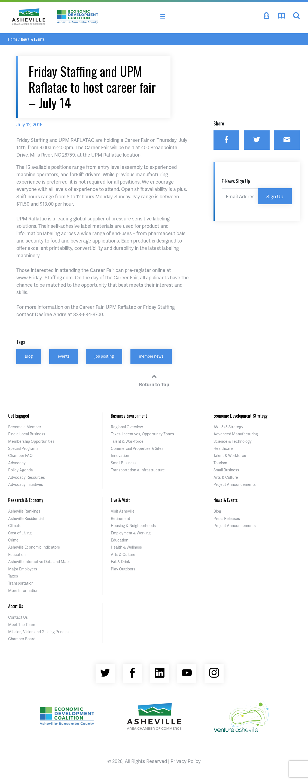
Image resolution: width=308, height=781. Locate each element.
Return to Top (154, 380)
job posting (104, 356)
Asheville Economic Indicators (34, 547)
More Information (23, 590)
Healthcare (223, 448)
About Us (15, 606)
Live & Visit (120, 500)
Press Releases (227, 518)
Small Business (123, 462)
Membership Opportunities (31, 441)
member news (151, 356)
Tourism (220, 462)
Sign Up (274, 196)
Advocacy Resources (26, 477)
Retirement (120, 518)
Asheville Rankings (24, 511)
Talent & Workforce (127, 441)
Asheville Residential (26, 518)
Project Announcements (235, 484)
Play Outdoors (123, 568)
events (63, 356)
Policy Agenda (20, 469)
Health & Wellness (126, 547)
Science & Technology (233, 441)
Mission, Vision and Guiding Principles (40, 631)
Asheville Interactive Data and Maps (39, 561)
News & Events (33, 39)
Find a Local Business (26, 433)
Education (17, 554)
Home (12, 39)
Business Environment (129, 415)
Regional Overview (127, 426)
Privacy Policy (185, 761)
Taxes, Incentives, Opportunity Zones (142, 433)
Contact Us (18, 617)
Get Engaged (18, 415)
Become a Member (24, 426)
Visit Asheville (123, 511)
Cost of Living (20, 532)
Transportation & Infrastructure (138, 469)
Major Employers (22, 568)
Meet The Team (21, 624)
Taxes (13, 576)
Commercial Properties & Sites (137, 448)
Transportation (20, 583)
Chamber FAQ (20, 455)
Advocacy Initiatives (25, 484)
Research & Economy (25, 500)
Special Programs (23, 448)
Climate (15, 525)
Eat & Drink (120, 561)
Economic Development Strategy (240, 415)
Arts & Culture (226, 477)
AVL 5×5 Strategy (228, 426)
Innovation (120, 455)
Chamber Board (21, 638)
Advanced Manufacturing (236, 433)
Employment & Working (131, 532)
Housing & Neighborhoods (133, 525)
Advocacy (17, 462)
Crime (13, 540)
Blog (29, 356)
